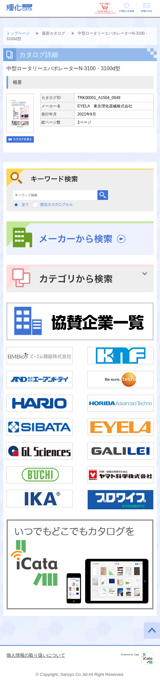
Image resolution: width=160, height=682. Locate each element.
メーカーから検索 (80, 238)
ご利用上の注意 (125, 7)
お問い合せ (146, 7)
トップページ (18, 33)
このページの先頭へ (152, 630)
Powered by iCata (137, 658)
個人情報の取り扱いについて (35, 655)
